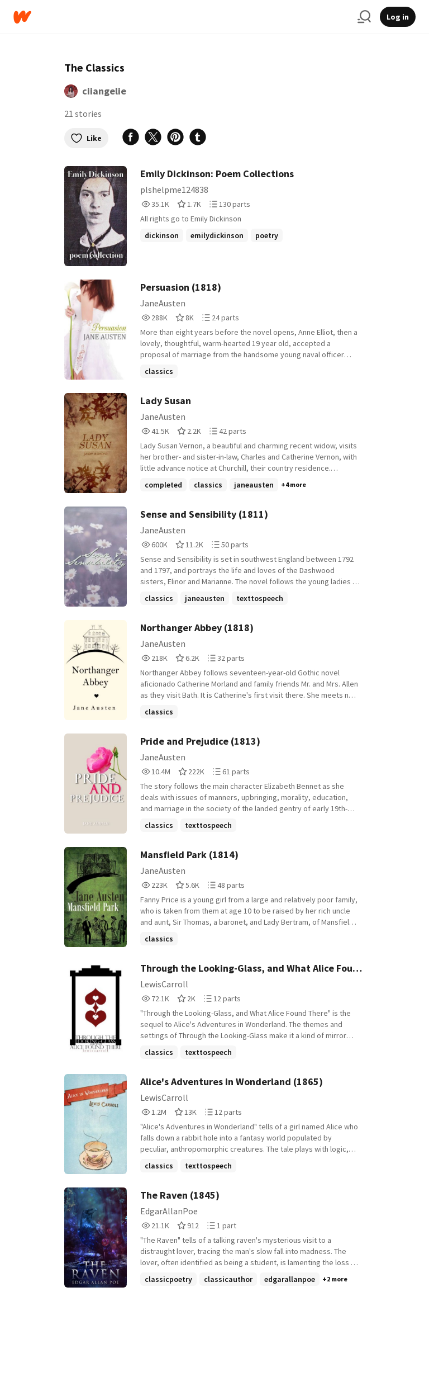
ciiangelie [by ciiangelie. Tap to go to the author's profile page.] (104, 90)
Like (86, 138)
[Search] (364, 16)
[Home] (181, 17)
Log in (398, 17)
